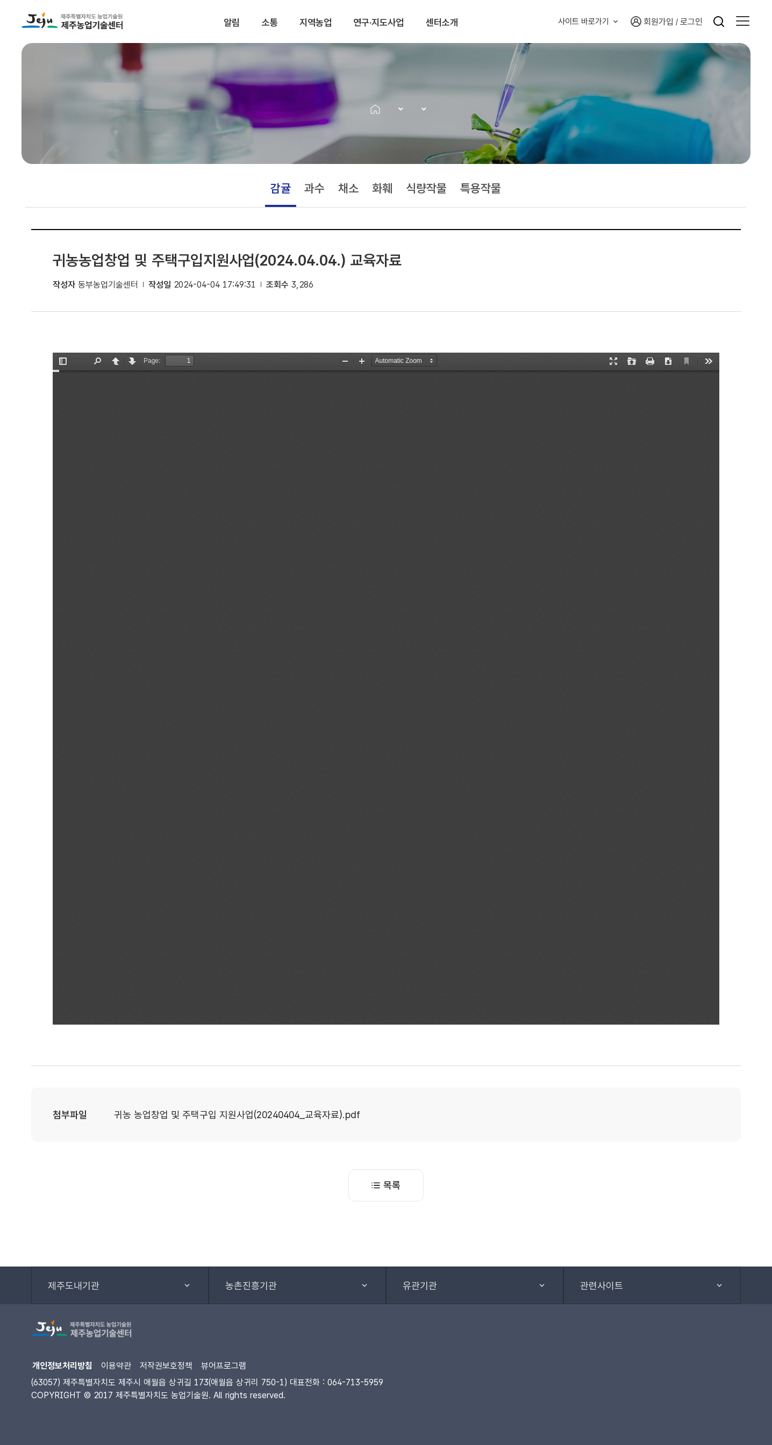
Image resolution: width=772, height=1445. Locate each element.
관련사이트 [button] (601, 1285)
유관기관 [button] (420, 1285)
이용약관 (116, 1366)
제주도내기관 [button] (73, 1285)
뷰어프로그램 (223, 1366)
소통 (262, 21)
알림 (212, 21)
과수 (314, 188)
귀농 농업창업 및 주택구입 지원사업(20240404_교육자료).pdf (237, 1114)
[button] (742, 21)
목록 (386, 1185)
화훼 (382, 188)
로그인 (691, 22)
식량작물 (426, 188)
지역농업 (322, 21)
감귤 (280, 188)
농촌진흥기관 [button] (251, 1285)
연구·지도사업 (401, 21)
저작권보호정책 (166, 1366)
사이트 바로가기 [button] (583, 21)
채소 (348, 188)
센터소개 (480, 21)
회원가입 (652, 21)
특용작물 (480, 188)
